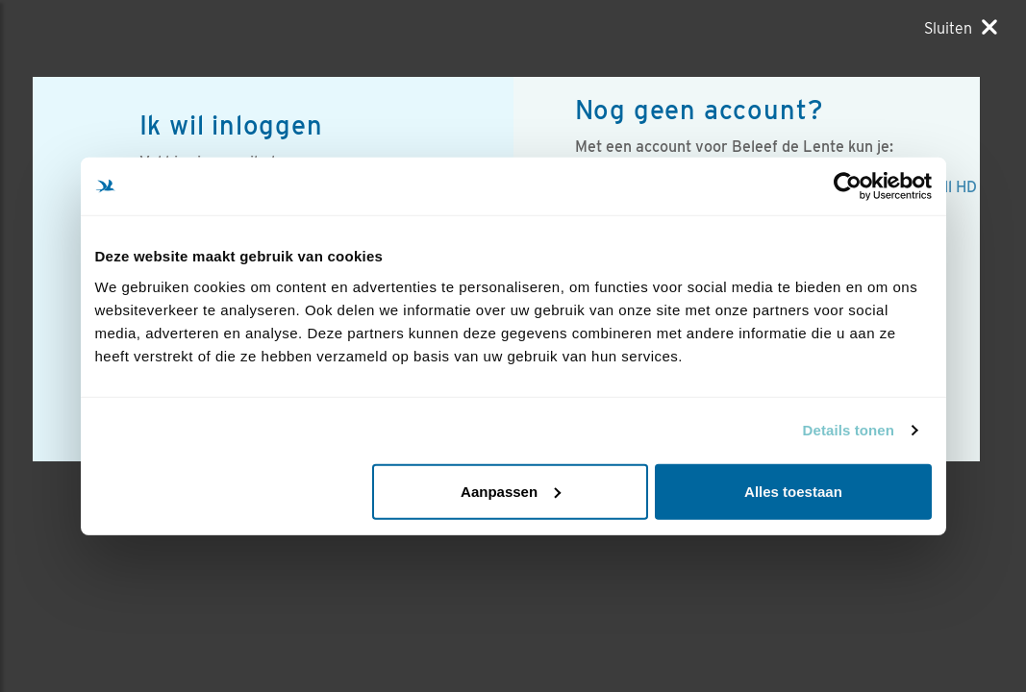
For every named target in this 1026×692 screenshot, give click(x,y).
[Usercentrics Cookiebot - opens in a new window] (847, 186)
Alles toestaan (793, 490)
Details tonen (848, 430)
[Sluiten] (960, 28)
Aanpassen (511, 490)
